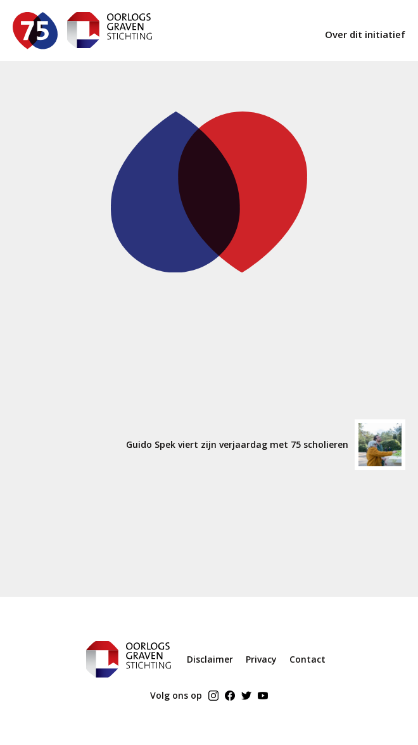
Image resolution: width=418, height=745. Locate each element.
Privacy (261, 659)
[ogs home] (109, 30)
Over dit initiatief (365, 34)
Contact (307, 659)
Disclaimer (210, 659)
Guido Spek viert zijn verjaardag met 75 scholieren (265, 444)
